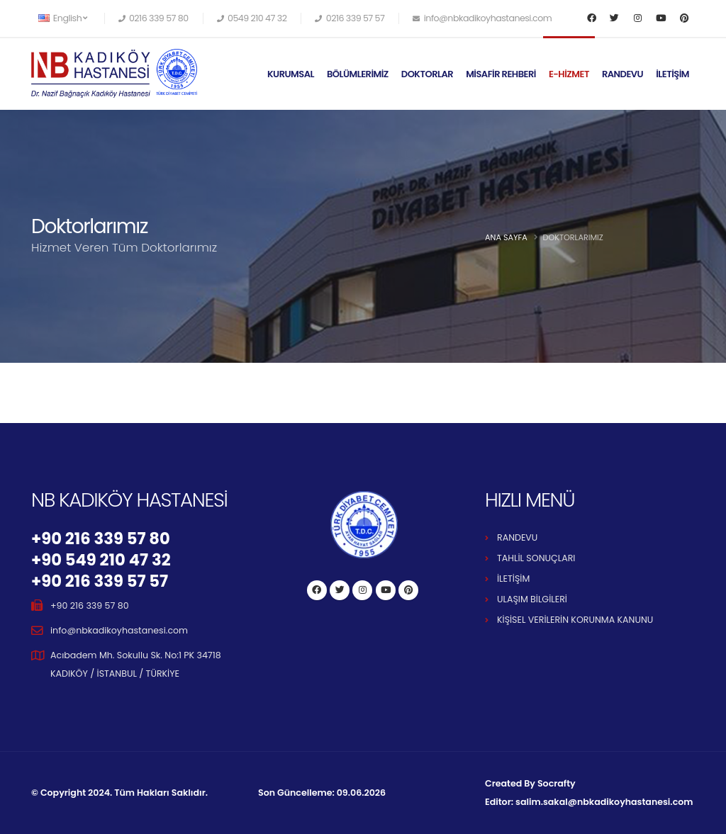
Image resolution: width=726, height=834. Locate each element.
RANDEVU (622, 74)
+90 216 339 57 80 (100, 538)
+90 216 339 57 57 (99, 581)
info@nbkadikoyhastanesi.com (119, 630)
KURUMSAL (290, 74)
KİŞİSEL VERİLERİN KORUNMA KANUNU (575, 620)
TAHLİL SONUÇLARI (536, 558)
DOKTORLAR (427, 74)
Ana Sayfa (506, 237)
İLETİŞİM (672, 74)
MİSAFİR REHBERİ (501, 74)
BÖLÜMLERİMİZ (358, 74)
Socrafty (556, 783)
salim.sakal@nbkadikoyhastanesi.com (604, 802)
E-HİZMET (569, 74)
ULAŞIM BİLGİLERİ (532, 599)
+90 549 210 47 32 (101, 559)
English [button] (62, 18)
